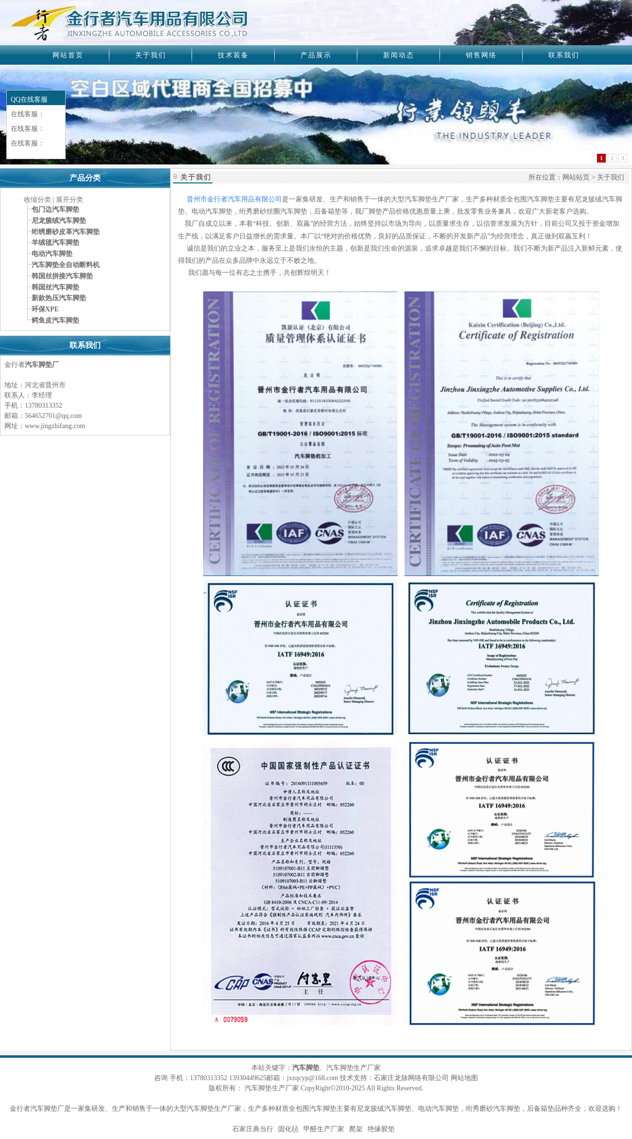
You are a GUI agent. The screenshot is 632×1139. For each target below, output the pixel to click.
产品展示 (316, 55)
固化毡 (288, 1129)
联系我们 (563, 55)
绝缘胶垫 (381, 1129)
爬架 (356, 1129)
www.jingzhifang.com (55, 426)
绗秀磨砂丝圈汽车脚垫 (273, 211)
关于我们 (150, 55)
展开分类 (69, 199)
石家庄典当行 (252, 1129)
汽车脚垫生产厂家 (214, 1108)
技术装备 (233, 55)
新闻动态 (398, 55)
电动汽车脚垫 (212, 211)
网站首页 (68, 55)
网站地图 (464, 1078)
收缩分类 (37, 199)
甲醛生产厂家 (323, 1129)
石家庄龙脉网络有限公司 (411, 1078)
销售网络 (481, 55)
